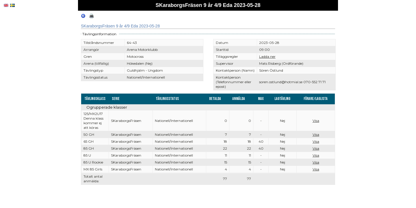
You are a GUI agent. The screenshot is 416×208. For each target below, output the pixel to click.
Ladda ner (267, 56)
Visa (316, 120)
